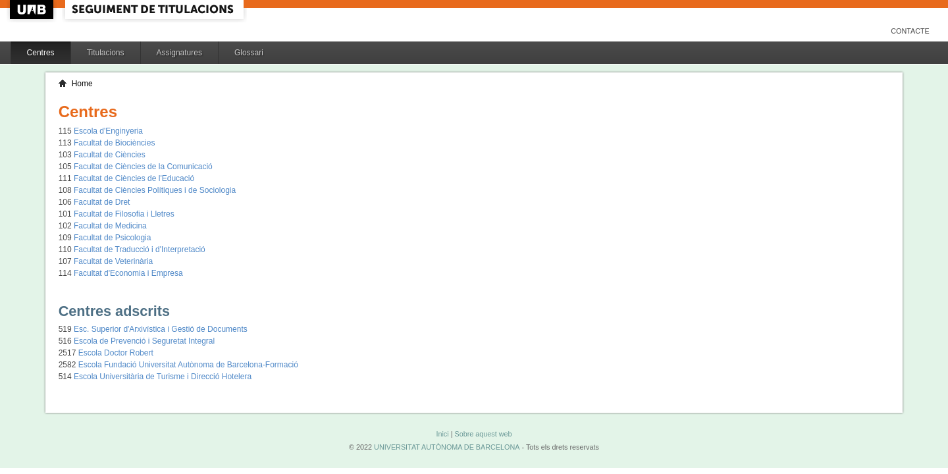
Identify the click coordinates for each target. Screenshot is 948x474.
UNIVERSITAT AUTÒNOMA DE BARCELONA (446, 447)
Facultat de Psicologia (112, 237)
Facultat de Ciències (109, 154)
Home (82, 83)
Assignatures (179, 52)
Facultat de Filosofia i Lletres (124, 214)
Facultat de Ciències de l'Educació (134, 178)
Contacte (910, 31)
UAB (33, 9)
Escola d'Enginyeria (108, 131)
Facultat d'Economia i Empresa (128, 273)
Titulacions (105, 52)
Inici (442, 434)
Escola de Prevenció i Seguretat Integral (144, 341)
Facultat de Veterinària (113, 261)
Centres (41, 52)
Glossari (248, 52)
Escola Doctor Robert (115, 352)
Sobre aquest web (483, 434)
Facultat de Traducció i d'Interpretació (139, 249)
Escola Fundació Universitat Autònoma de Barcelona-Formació (188, 364)
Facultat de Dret (102, 202)
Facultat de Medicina (110, 225)
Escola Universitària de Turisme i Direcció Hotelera (162, 376)
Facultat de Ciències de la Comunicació (143, 166)
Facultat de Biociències (114, 142)
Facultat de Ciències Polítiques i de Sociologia (155, 190)
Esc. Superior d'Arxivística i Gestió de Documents (161, 329)
